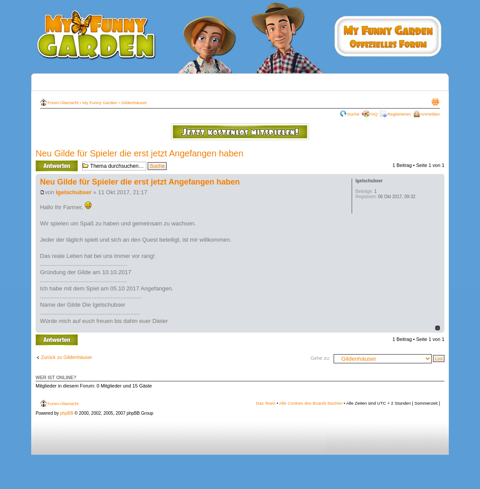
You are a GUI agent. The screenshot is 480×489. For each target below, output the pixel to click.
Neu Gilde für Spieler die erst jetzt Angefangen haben (140, 153)
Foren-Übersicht (63, 102)
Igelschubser (73, 192)
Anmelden (430, 114)
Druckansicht (435, 101)
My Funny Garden (100, 102)
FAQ (373, 114)
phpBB (66, 413)
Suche (353, 114)
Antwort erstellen (57, 165)
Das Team (265, 403)
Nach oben (437, 328)
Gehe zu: (320, 358)
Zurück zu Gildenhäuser (66, 357)
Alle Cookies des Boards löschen (310, 403)
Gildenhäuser (134, 102)
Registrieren (399, 114)
